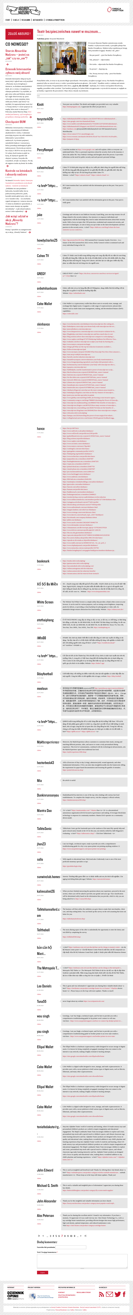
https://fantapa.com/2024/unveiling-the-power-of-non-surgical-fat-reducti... (88, 415)
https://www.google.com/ (86, 149)
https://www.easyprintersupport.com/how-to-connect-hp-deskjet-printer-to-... (96, 1021)
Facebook (124, 1294)
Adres (39, 113)
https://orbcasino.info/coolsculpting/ (75, 413)
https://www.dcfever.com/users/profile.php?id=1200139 (82, 530)
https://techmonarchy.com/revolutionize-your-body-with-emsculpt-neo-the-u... (89, 365)
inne (38, 96)
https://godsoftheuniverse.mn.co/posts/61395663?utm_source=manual (86, 436)
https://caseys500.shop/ (83, 899)
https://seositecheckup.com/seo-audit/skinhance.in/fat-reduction (84, 497)
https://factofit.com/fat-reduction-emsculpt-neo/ (79, 357)
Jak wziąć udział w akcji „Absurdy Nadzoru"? (16, 220)
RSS (101, 1294)
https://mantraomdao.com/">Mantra (84, 810)
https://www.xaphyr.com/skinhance (75, 441)
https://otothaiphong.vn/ (102, 627)
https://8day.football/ (114, 676)
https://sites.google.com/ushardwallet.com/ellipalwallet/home (83, 1056)
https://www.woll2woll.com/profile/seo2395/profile (80, 433)
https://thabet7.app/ (97, 663)
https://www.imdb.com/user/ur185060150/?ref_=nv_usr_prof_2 (84, 543)
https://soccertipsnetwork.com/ (94, 1001)
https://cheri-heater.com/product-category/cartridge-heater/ (86, 1225)
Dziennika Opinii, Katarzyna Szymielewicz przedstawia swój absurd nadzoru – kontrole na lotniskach (19, 183)
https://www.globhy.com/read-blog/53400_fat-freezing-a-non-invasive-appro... (89, 398)
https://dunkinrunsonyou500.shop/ (74, 800)
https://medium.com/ (70, 129)
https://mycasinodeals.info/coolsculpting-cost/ (78, 566)
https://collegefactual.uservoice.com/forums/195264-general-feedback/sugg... (89, 418)
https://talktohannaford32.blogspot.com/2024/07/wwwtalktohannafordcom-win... (90, 126)
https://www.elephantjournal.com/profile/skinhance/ (80, 545)
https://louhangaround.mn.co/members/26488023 (79, 494)
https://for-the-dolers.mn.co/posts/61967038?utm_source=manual (85, 377)
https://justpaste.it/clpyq (71, 139)
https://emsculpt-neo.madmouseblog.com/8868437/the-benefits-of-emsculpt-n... (90, 403)
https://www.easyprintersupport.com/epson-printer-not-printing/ (84, 849)
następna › (81, 1235)
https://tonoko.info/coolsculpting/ (74, 561)
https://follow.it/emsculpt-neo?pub (74, 349)
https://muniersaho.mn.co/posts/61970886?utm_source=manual (84, 387)
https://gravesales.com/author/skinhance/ (76, 484)
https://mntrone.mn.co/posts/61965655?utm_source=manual (83, 375)
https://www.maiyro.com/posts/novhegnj (76, 344)
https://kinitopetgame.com (71, 107)
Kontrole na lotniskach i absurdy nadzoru (18, 172)
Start (7, 20)
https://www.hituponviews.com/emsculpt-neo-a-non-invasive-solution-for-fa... (89, 331)
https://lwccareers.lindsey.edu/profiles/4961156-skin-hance (82, 538)
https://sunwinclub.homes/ (101, 879)
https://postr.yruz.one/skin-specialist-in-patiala (78, 395)
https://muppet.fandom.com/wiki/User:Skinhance (79, 510)
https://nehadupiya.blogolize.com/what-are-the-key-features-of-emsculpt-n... (88, 392)
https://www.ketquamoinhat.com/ (99, 591)
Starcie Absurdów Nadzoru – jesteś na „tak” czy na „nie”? (17, 54)
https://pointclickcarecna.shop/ (73, 770)
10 (71, 1236)
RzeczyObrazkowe (61, 1310)
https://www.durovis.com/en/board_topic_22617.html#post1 (83, 515)
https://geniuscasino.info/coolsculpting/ (76, 563)
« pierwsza (39, 1235)
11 (74, 1236)
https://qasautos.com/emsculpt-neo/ (75, 367)
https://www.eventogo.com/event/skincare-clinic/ (79, 512)
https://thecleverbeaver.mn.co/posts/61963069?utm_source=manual (85, 372)
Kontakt (61, 1292)
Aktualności (38, 20)
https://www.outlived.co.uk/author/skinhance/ (78, 431)
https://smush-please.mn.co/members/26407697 (79, 469)
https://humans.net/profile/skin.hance (75, 489)
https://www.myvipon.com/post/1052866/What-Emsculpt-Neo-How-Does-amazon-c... (92, 352)
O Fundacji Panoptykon (55, 20)
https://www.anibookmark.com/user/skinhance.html (80, 507)
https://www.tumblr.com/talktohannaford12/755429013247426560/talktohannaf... (90, 124)
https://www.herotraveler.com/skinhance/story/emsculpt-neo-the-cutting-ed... (89, 324)
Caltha (72, 1310)
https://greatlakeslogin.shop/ (72, 866)
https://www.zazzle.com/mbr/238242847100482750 (80, 522)
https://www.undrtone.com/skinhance (75, 477)
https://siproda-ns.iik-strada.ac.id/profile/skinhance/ (80, 540)
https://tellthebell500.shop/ (72, 937)
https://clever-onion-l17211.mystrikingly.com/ (78, 134)
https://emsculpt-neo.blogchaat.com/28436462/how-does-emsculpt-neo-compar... (90, 410)
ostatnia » (85, 1235)
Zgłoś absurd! (19, 34)
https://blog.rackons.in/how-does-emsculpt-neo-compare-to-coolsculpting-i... (89, 337)
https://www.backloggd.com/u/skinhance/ (77, 474)
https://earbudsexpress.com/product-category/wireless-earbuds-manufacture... (93, 1172)
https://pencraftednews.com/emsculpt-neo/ (77, 329)
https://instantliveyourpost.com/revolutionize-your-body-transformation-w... (88, 359)
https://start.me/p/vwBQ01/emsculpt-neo (76, 354)
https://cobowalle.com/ (70, 314)
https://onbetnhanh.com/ (77, 293)
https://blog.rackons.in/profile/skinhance (76, 438)
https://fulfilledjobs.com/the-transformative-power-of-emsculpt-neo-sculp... (88, 370)
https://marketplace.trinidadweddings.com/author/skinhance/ (83, 482)
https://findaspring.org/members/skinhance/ (77, 454)
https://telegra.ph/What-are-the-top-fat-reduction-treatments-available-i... (87, 347)
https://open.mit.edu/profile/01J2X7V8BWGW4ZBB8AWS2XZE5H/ (86, 535)
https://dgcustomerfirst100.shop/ (74, 240)
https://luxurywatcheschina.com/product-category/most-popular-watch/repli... (89, 1203)
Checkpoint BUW (15, 122)
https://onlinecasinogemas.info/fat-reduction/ (78, 568)
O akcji (16, 20)
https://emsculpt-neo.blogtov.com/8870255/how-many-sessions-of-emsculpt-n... (90, 405)
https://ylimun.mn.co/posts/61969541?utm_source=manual (82, 382)
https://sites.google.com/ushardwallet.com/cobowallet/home (83, 1076)
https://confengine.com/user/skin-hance (76, 449)
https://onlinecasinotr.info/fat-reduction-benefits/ (79, 571)
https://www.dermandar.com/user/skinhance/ (78, 525)
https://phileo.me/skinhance (72, 520)
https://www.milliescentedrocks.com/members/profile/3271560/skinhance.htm (89, 499)
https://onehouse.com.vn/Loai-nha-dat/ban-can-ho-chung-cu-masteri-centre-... (95, 947)
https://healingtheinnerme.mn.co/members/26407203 (80, 461)
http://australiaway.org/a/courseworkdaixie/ (109, 688)
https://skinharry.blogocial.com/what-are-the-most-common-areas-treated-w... (89, 390)
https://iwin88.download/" (106, 643)
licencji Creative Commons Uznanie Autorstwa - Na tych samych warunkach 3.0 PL (76, 1307)
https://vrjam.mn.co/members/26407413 (76, 464)
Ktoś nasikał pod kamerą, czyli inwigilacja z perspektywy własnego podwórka (18, 114)
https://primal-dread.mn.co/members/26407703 (79, 466)
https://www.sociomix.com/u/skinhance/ (76, 444)
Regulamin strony (84, 1292)
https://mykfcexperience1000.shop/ (75, 752)
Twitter (118, 1294)
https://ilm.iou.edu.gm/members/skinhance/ (77, 533)
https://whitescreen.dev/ (115, 609)
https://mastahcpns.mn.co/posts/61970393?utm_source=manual (84, 385)
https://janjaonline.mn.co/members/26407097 (78, 459)
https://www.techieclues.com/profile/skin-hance (79, 456)
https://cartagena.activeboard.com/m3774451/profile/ (81, 502)
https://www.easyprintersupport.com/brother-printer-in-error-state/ (92, 1036)
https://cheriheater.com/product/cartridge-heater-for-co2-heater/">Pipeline (92, 988)
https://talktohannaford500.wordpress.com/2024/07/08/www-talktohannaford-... (90, 119)
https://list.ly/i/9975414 (71, 428)
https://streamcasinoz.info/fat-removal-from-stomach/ (81, 573)
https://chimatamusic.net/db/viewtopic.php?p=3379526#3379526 (85, 528)
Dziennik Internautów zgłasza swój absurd (18, 71)
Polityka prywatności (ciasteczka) (66, 1296)
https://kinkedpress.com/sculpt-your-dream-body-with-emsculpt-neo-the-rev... (89, 326)
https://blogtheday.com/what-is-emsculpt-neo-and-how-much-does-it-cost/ (88, 334)
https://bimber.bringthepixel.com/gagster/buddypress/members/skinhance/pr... (89, 550)
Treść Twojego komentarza (47, 1252)
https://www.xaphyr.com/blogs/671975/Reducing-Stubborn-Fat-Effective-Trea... (90, 339)
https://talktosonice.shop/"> (86, 833)
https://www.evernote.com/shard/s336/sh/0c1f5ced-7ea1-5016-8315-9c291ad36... (90, 137)
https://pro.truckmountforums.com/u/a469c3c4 (78, 472)
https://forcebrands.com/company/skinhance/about (80, 517)
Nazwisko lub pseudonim (46, 1247)
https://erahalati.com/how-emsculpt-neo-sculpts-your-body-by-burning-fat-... (89, 342)
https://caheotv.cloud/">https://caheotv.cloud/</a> (92, 175)
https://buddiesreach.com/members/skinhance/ (78, 492)
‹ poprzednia (43, 1235)
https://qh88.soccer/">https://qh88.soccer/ (81, 731)
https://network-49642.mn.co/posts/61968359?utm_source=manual (85, 380)
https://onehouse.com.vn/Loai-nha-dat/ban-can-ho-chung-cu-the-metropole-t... (95, 968)
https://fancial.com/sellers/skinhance (75, 487)
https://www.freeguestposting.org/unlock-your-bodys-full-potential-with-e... (88, 362)
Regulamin (26, 20)
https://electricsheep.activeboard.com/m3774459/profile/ (82, 505)
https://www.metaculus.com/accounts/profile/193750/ (81, 548)
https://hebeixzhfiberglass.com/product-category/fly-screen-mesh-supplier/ (88, 1190)
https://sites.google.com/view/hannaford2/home (79, 121)
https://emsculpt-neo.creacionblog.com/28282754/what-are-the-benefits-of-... (89, 408)
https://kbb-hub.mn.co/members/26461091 (77, 479)
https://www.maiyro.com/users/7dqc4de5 (77, 446)
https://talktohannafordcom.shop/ (74, 919)
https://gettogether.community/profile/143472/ (78, 451)
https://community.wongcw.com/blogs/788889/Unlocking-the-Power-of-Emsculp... (91, 400)
